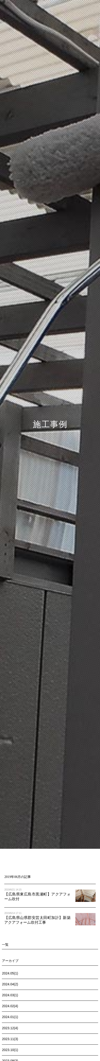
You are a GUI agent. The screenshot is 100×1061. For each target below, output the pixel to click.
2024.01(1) (10, 1017)
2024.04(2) (10, 984)
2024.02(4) (10, 1006)
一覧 (5, 944)
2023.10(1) (10, 1050)
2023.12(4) (10, 1028)
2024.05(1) (10, 973)
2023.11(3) (10, 1039)
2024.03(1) (10, 995)
